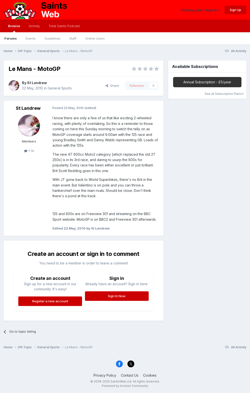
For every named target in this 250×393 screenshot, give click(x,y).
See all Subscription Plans (224, 94)
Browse (14, 28)
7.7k (29, 151)
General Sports (60, 88)
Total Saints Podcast (64, 26)
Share (112, 85)
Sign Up (235, 10)
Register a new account (50, 301)
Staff (72, 38)
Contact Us (129, 375)
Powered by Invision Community (125, 386)
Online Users (95, 38)
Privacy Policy (105, 375)
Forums (10, 38)
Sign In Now (116, 296)
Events (31, 38)
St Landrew (37, 83)
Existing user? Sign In (200, 10)
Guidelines (52, 38)
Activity (34, 26)
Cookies (149, 375)
